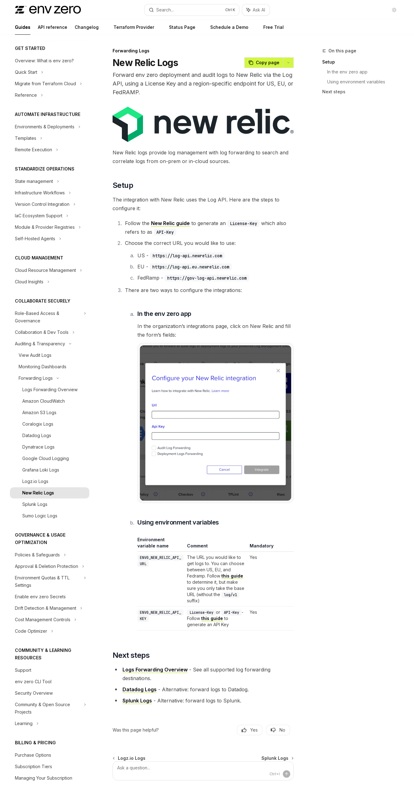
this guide (232, 575)
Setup (328, 61)
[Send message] (286, 774)
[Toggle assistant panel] (255, 9)
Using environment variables (356, 81)
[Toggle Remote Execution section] (49, 149)
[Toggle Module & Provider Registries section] (49, 227)
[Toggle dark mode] (394, 10)
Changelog (87, 29)
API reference (52, 29)
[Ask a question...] (203, 771)
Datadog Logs (139, 689)
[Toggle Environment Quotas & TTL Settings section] (49, 581)
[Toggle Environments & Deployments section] (49, 126)
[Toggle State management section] (49, 181)
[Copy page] (263, 62)
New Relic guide (170, 223)
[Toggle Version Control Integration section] (49, 204)
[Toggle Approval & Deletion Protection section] (49, 566)
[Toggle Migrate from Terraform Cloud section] (49, 83)
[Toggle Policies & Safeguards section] (49, 554)
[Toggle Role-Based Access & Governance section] (49, 317)
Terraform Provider (130, 29)
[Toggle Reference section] (49, 95)
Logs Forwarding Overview (155, 669)
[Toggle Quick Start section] (49, 72)
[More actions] (288, 62)
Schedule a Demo (225, 29)
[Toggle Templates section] (49, 138)
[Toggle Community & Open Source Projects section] (49, 708)
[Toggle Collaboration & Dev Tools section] (49, 332)
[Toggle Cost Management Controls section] (49, 619)
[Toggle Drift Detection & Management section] (49, 608)
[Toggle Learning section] (49, 723)
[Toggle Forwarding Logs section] (49, 378)
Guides (22, 29)
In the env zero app (347, 71)
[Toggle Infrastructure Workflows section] (49, 192)
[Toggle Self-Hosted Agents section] (49, 238)
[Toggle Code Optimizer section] (49, 631)
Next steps (333, 91)
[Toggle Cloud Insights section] (49, 281)
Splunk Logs (137, 700)
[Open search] (192, 9)
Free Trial (270, 29)
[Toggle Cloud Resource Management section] (49, 270)
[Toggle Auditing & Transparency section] (49, 343)
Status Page (178, 29)
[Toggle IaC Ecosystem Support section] (49, 215)
